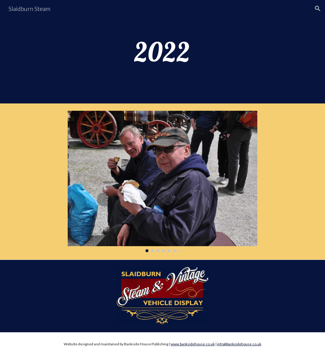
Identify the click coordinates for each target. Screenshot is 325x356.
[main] (162, 51)
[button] (317, 8)
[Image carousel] (162, 181)
